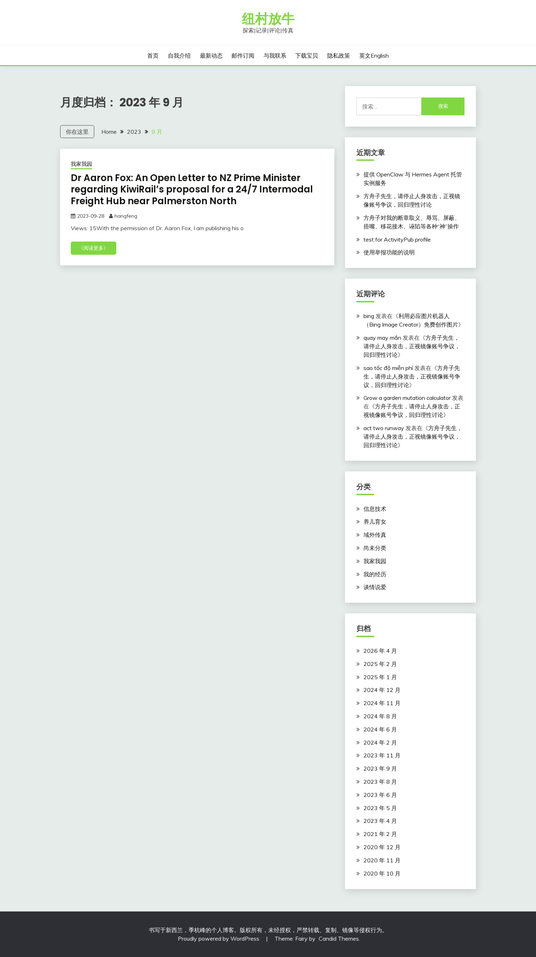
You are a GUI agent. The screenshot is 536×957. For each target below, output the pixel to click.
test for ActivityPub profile (397, 239)
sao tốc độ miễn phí (388, 367)
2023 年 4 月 (380, 820)
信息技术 (374, 508)
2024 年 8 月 (380, 716)
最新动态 (211, 55)
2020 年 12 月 (381, 847)
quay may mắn (382, 337)
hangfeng (126, 216)
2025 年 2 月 (380, 663)
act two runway (383, 428)
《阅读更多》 (93, 248)
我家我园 (81, 163)
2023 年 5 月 (380, 807)
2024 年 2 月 (380, 742)
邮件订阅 (243, 55)
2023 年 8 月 (380, 781)
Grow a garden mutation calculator (407, 397)
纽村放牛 (268, 19)
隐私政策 (338, 55)
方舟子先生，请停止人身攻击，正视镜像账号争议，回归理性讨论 (411, 346)
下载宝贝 (306, 55)
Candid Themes (339, 938)
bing (368, 315)
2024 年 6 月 (380, 729)
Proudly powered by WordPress (219, 938)
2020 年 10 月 (381, 873)
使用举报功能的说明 (389, 252)
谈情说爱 (374, 587)
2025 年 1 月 (380, 677)
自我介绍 (179, 55)
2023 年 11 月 (381, 755)
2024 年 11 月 (381, 703)
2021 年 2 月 (380, 833)
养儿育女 (374, 521)
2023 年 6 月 (380, 794)
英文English (374, 55)
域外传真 (374, 534)
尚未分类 (374, 547)
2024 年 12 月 (381, 689)
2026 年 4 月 (380, 650)
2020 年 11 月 (381, 860)
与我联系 (275, 55)
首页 (153, 55)
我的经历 (374, 574)
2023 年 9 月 (380, 768)
